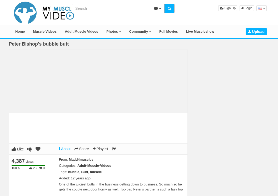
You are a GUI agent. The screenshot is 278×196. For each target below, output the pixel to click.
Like (18, 149)
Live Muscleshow (200, 31)
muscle (96, 172)
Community (140, 31)
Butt (84, 172)
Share (82, 149)
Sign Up (228, 8)
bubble (74, 172)
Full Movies (168, 31)
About (65, 149)
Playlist (100, 149)
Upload (256, 32)
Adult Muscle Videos (81, 31)
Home (20, 31)
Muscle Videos (45, 31)
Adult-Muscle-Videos (94, 166)
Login (246, 8)
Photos (113, 31)
